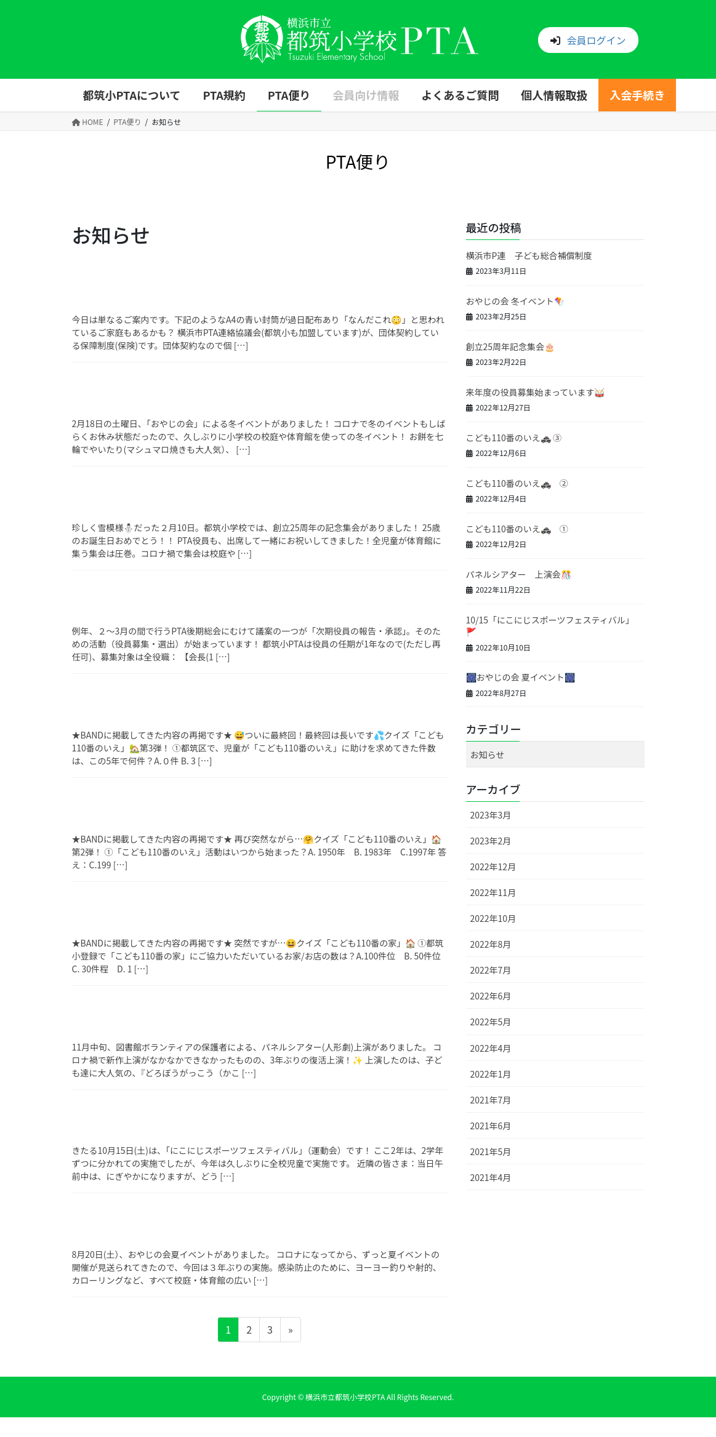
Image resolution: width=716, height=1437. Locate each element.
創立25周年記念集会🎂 (510, 346)
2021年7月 (491, 1100)
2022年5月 (491, 1021)
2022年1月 (491, 1074)
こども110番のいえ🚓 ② (517, 483)
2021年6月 (491, 1125)
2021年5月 (491, 1151)
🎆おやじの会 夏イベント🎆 (520, 677)
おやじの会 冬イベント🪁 (515, 301)
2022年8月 (491, 944)
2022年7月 (491, 970)
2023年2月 (491, 841)
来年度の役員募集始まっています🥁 (535, 392)
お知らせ (487, 754)
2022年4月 (491, 1048)
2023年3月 (491, 815)
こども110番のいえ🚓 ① (517, 528)
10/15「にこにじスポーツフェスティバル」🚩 (550, 626)
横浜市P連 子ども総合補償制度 (529, 255)
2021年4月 (491, 1177)
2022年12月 (493, 866)
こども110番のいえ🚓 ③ (513, 437)
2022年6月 (491, 996)
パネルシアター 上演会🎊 (518, 574)
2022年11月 (493, 892)
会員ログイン (595, 40)
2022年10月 (493, 918)
